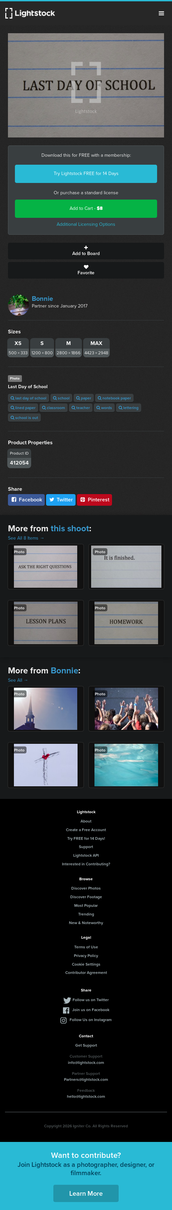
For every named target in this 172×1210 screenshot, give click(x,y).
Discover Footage (86, 897)
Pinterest (94, 499)
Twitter (61, 499)
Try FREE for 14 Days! (86, 838)
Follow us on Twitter (91, 999)
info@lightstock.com (86, 1062)
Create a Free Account (86, 829)
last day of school (28, 398)
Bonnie (42, 298)
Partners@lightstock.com (86, 1079)
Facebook (26, 499)
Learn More (86, 1193)
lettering (129, 407)
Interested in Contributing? (86, 864)
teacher (81, 407)
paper (83, 398)
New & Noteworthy (86, 922)
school (61, 398)
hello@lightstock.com (86, 1096)
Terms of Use (86, 947)
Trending (86, 914)
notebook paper (114, 398)
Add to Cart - (86, 208)
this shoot (70, 528)
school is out (24, 417)
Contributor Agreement (86, 972)
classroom (53, 407)
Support (86, 846)
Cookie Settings (86, 964)
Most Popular (86, 905)
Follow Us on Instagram (91, 1019)
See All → (18, 680)
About (86, 821)
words (104, 407)
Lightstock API (86, 855)
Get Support (86, 1045)
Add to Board (86, 251)
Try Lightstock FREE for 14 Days (86, 173)
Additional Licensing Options (86, 224)
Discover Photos (86, 888)
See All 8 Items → (26, 538)
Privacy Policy (86, 955)
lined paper (23, 407)
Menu (161, 13)
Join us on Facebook (90, 1009)
